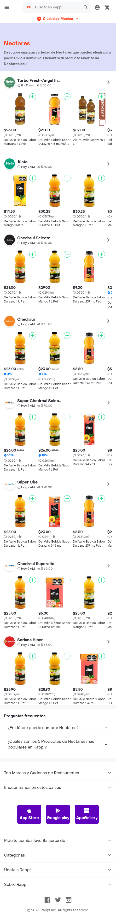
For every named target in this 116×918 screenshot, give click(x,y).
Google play (58, 887)
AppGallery (87, 887)
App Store (29, 887)
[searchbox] (56, 7)
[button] (58, 19)
